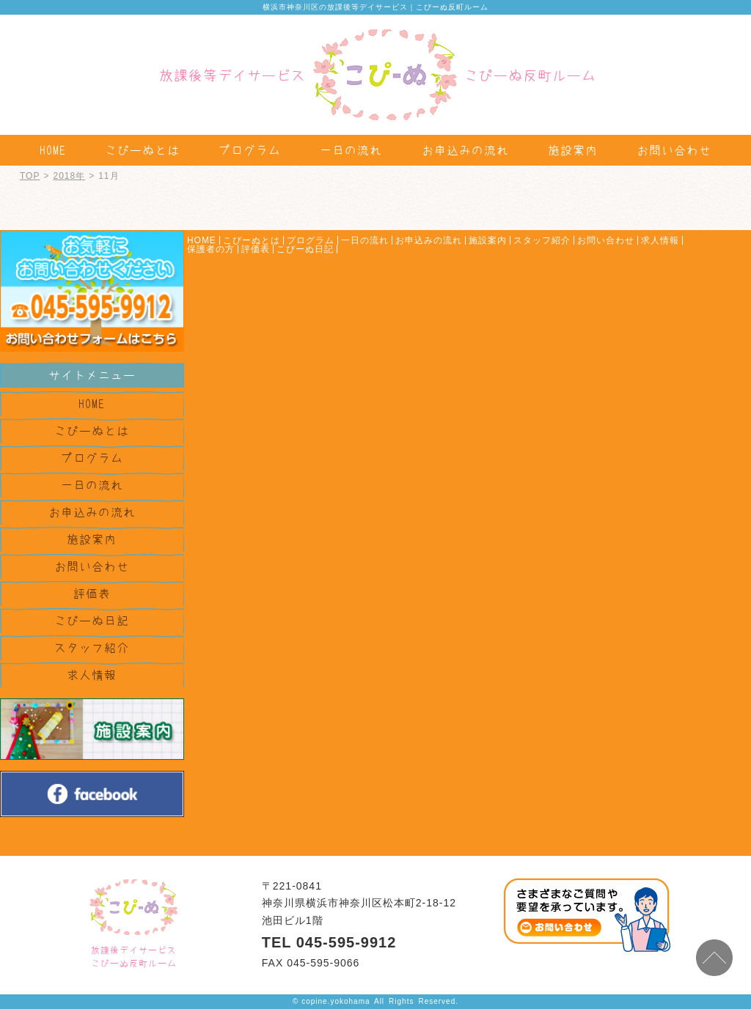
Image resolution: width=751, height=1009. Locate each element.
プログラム (250, 150)
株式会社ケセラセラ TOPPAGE (133, 907)
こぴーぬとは (142, 150)
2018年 (69, 176)
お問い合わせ (674, 150)
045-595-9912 (346, 942)
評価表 (92, 593)
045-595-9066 (323, 963)
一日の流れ (351, 150)
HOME (53, 150)
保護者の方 (211, 249)
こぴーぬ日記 (91, 621)
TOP (30, 176)
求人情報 (92, 675)
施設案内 (573, 150)
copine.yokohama (335, 1001)
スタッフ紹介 (91, 648)
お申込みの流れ (465, 150)
